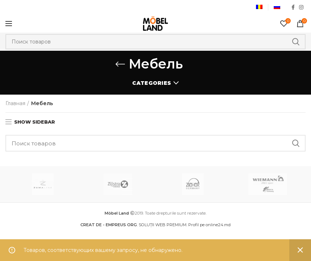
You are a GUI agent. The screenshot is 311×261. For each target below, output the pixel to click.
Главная (15, 103)
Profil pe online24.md (209, 224)
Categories (151, 83)
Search (296, 41)
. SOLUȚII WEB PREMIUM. (134, 224)
